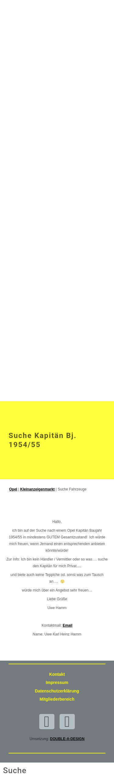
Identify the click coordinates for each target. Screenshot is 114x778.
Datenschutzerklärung (57, 691)
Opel (13, 489)
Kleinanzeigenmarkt (37, 489)
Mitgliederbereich (57, 699)
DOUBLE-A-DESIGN (67, 739)
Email (67, 625)
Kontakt (57, 674)
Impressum (57, 682)
